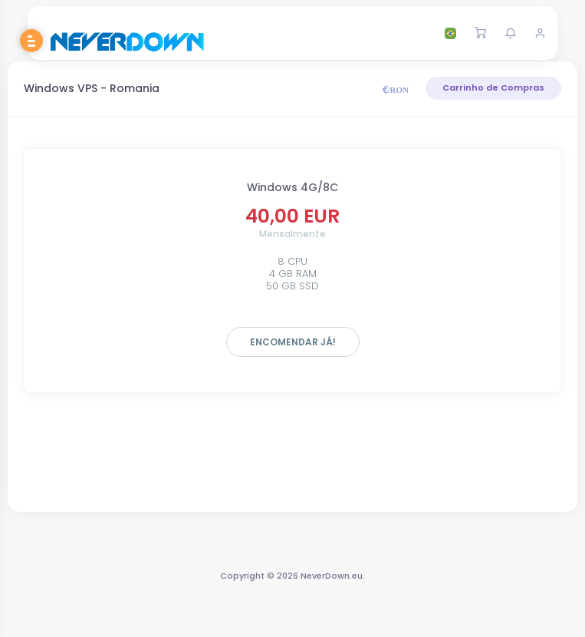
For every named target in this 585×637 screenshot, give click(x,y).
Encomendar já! (293, 341)
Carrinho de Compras (493, 87)
